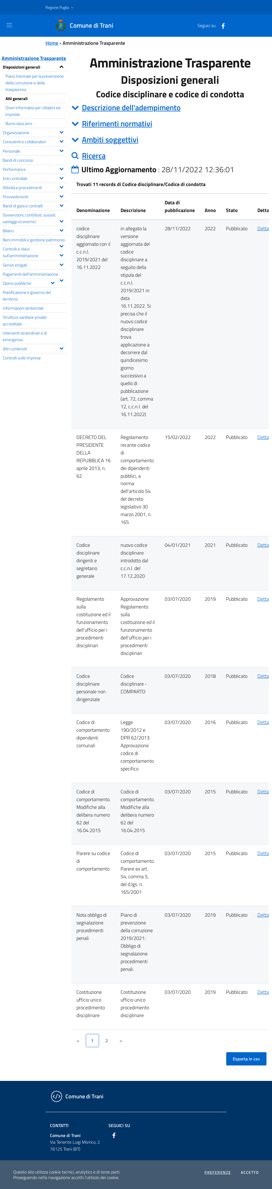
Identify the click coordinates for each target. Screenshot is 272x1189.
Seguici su (119, 1125)
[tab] (170, 107)
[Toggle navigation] (9, 25)
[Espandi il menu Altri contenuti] (61, 347)
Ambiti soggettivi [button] (110, 139)
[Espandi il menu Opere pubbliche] (52, 282)
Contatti (59, 1125)
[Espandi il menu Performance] (61, 168)
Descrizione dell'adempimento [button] (131, 107)
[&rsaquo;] (121, 1040)
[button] (60, 7)
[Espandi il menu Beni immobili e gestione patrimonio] (61, 245)
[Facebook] (220, 25)
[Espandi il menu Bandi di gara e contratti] (61, 205)
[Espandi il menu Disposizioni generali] (61, 66)
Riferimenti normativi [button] (117, 123)
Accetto (250, 1172)
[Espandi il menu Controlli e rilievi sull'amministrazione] (61, 254)
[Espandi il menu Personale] (61, 150)
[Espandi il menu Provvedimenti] (61, 195)
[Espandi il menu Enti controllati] (61, 177)
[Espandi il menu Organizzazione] (61, 131)
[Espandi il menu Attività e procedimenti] (61, 186)
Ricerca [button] (94, 155)
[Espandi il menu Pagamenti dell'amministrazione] (61, 279)
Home (52, 43)
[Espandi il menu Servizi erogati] (61, 264)
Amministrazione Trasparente (34, 58)
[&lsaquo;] (78, 1040)
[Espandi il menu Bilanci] (61, 229)
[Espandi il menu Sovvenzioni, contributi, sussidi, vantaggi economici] (61, 220)
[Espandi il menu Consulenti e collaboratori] (61, 140)
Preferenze (217, 1172)
